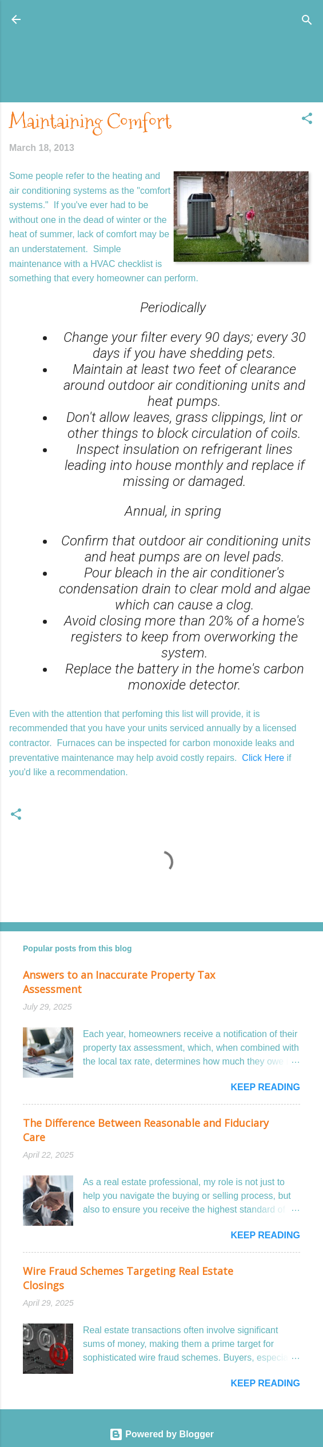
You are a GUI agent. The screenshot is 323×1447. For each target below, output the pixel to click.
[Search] (307, 21)
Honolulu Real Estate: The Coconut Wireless (161, 19)
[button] (307, 119)
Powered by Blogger (161, 1434)
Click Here (264, 758)
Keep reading (265, 1087)
